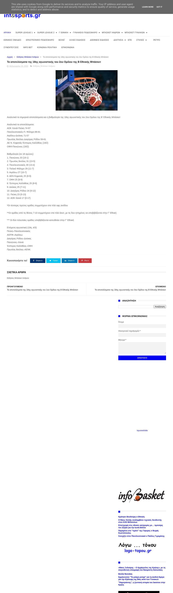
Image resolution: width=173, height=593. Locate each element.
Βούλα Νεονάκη (125, 331)
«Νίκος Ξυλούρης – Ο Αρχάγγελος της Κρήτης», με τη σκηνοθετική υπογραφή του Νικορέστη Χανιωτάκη (141, 326)
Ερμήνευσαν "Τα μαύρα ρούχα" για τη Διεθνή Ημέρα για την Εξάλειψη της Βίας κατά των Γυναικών (141, 336)
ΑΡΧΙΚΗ (7, 33)
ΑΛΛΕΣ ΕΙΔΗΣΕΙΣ (77, 40)
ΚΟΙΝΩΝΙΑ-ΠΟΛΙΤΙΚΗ (47, 47)
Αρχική (10, 57)
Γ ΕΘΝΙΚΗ (63, 33)
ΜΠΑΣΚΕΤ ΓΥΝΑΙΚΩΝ (135, 33)
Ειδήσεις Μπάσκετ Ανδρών (28, 57)
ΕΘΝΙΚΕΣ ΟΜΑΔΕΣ (12, 40)
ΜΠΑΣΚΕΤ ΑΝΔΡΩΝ (111, 33)
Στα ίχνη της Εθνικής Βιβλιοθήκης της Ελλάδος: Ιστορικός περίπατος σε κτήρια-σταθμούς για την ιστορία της (140, 401)
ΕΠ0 (130, 40)
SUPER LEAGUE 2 (45, 33)
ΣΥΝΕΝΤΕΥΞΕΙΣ (11, 47)
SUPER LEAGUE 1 (24, 33)
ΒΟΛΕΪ (62, 40)
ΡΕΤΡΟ (156, 40)
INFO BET (27, 47)
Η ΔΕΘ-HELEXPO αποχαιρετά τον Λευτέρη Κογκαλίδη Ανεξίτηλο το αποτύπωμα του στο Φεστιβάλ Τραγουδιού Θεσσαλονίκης (141, 394)
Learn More (147, 7)
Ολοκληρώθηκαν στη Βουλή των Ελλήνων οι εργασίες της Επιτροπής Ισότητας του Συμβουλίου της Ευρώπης (140, 414)
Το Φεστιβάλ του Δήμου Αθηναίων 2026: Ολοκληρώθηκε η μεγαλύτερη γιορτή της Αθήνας (139, 421)
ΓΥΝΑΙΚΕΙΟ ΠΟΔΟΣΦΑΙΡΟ (85, 33)
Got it (159, 7)
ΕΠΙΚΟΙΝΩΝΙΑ (67, 47)
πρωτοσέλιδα (142, 188)
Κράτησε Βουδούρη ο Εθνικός (131, 274)
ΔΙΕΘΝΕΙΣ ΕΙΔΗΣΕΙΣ (99, 40)
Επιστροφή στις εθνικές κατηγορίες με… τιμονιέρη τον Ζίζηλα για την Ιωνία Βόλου (140, 284)
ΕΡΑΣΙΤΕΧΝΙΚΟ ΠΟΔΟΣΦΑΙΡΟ (40, 40)
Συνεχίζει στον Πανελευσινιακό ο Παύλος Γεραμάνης (141, 294)
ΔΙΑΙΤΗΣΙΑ (118, 40)
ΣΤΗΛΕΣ (140, 40)
